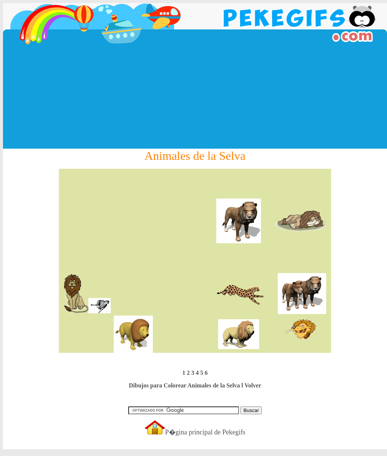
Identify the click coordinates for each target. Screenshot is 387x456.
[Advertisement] (195, 96)
